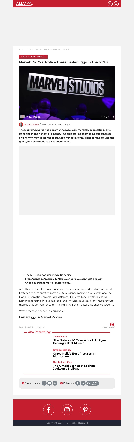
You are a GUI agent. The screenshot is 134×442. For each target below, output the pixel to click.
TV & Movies (28, 49)
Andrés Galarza (31, 124)
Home (21, 49)
